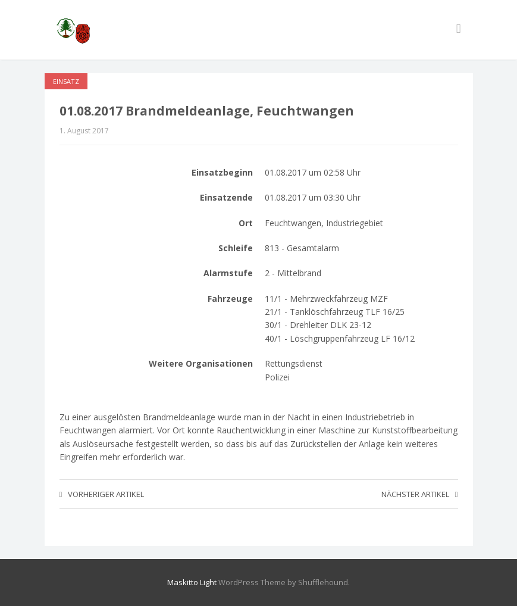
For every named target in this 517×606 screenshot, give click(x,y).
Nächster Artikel (419, 494)
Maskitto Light (192, 582)
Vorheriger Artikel (102, 494)
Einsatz (66, 81)
